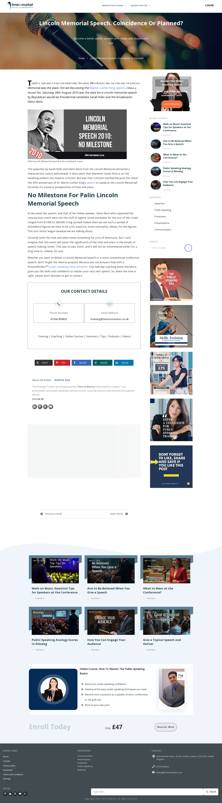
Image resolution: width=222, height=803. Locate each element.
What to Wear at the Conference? (174, 156)
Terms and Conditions (13, 774)
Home (6, 756)
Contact (6, 761)
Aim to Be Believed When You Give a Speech (177, 142)
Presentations (161, 223)
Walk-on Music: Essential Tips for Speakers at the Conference (177, 127)
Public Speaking (162, 210)
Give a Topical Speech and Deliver (166, 631)
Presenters (160, 216)
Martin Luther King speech (107, 88)
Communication (162, 229)
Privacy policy (9, 765)
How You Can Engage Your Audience (111, 631)
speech (91, 182)
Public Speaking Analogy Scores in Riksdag (177, 170)
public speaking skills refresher (68, 266)
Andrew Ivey (62, 380)
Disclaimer (8, 770)
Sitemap (6, 778)
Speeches (159, 203)
